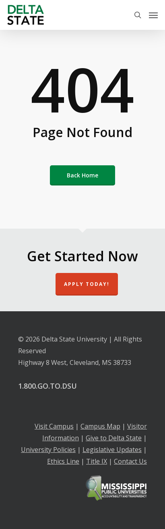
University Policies (48, 449)
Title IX (96, 461)
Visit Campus (54, 426)
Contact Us (130, 461)
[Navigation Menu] (153, 15)
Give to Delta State (114, 437)
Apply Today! (86, 284)
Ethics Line (63, 461)
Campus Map (100, 426)
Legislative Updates (112, 449)
